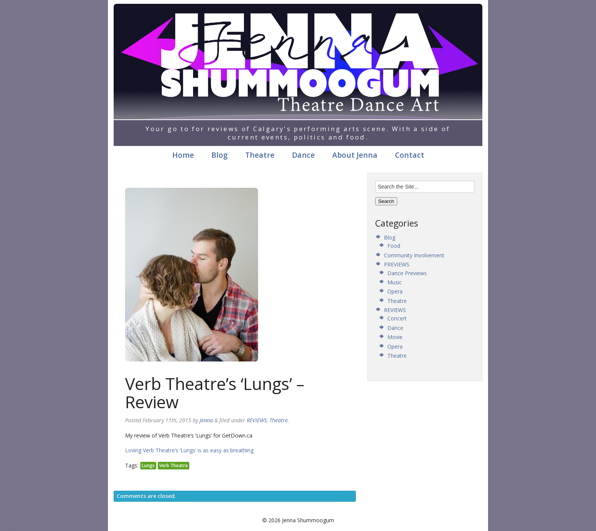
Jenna (206, 420)
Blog (219, 155)
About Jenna (354, 155)
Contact (409, 155)
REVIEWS (257, 420)
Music (394, 282)
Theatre (259, 155)
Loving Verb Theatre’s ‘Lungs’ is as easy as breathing (189, 450)
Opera (395, 291)
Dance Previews (407, 273)
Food (393, 245)
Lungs (148, 465)
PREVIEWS (396, 264)
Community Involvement (414, 255)
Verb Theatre (173, 465)
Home (183, 155)
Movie (395, 337)
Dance (303, 155)
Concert (397, 318)
